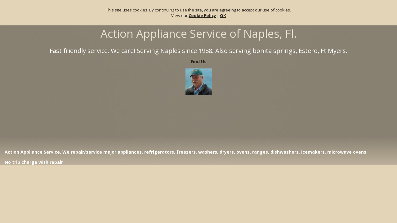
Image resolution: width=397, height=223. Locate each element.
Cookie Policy (202, 15)
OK (223, 15)
